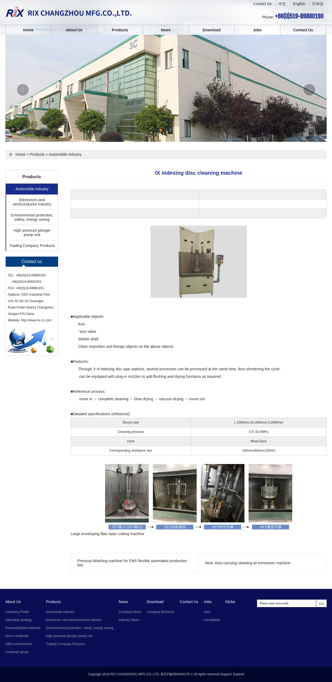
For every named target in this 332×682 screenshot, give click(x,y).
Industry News (129, 620)
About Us (74, 30)
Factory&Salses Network (22, 628)
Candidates (212, 620)
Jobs (257, 30)
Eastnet (238, 674)
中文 (282, 4)
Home (28, 30)
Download (212, 30)
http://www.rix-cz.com (36, 320)
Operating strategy (18, 620)
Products (120, 30)
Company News (130, 612)
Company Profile (17, 612)
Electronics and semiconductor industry (32, 202)
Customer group (16, 652)
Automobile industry (65, 154)
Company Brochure (160, 612)
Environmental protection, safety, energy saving (32, 217)
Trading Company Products (32, 245)
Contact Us (262, 4)
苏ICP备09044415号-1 (177, 674)
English (299, 4)
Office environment (18, 644)
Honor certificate (17, 636)
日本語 (317, 4)
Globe (230, 602)
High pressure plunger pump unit (32, 232)
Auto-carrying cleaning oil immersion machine (252, 563)
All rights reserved (206, 674)
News (166, 30)
